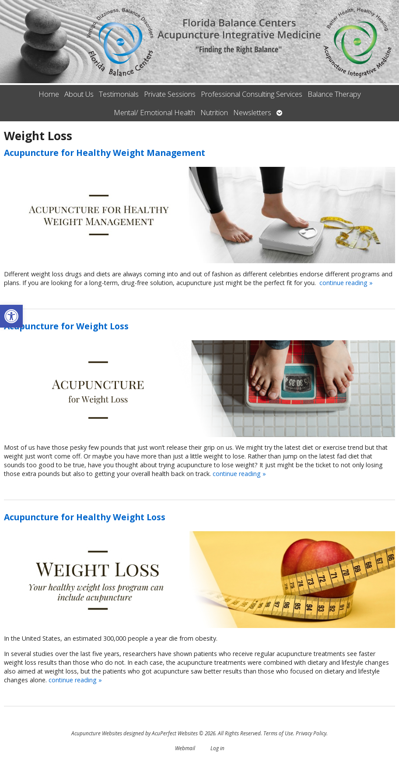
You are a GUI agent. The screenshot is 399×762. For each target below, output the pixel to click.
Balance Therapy (334, 94)
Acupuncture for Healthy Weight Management (104, 153)
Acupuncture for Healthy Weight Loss (84, 517)
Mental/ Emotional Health (154, 112)
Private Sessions (170, 94)
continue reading (346, 283)
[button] (11, 316)
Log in (217, 747)
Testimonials (119, 94)
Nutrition (214, 112)
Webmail (185, 747)
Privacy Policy (311, 733)
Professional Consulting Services (251, 94)
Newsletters (252, 112)
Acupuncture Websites (96, 733)
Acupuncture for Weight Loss (66, 326)
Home (48, 94)
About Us (79, 94)
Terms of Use (278, 733)
